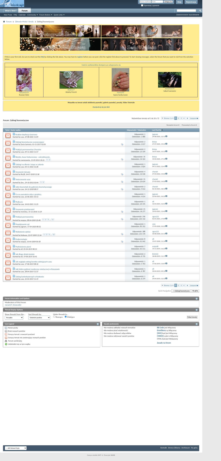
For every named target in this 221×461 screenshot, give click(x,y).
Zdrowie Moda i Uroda (24, 21)
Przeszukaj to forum (188, 125)
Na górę (195, 291)
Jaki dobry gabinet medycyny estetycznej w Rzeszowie (38, 269)
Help (179, 2)
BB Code (160, 327)
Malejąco (70, 317)
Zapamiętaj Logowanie (150, 5)
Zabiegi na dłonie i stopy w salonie (30, 164)
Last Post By (157, 130)
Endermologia (21, 239)
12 (54, 235)
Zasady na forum (164, 343)
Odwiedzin (142, 130)
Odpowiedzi (131, 130)
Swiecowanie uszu (23, 179)
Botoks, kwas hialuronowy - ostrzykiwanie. (33, 157)
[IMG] (159, 333)
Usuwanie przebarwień (25, 209)
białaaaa (24, 235)
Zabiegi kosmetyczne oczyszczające (30, 142)
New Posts (8, 15)
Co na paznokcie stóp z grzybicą (28, 194)
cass (22, 137)
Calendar (22, 15)
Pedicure (19, 202)
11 (52, 220)
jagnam (23, 227)
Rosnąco (58, 317)
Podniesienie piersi (23, 247)
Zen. (22, 183)
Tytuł (7, 130)
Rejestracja (191, 2)
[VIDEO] (160, 336)
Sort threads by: (34, 314)
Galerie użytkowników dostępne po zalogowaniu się (101, 65)
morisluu (24, 212)
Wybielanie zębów (23, 232)
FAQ (15, 15)
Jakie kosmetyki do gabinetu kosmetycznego (34, 187)
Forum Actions (44, 15)
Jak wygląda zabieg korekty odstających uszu (34, 261)
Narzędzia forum (172, 125)
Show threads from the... (15, 314)
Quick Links (58, 15)
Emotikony (161, 330)
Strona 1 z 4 (168, 118)
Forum (25, 11)
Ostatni (194, 118)
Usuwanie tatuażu (23, 172)
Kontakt (163, 448)
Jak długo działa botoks (25, 254)
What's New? (11, 11)
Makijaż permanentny (24, 217)
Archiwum (185, 448)
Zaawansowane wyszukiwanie (187, 15)
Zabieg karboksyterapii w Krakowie (30, 276)
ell (22, 249)
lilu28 (23, 174)
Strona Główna (174, 448)
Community (31, 15)
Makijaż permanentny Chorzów (28, 149)
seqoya (23, 220)
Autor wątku (16, 130)
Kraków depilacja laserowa (26, 134)
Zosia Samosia (26, 144)
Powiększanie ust (22, 224)
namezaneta (25, 160)
